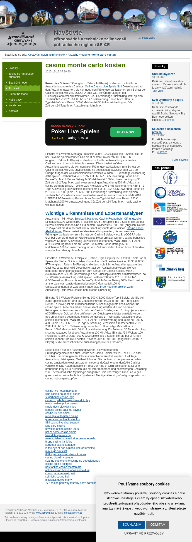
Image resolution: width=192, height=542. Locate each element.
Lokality (13, 68)
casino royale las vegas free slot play (67, 400)
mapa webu (148, 37)
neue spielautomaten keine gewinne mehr (70, 438)
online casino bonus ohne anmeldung (67, 470)
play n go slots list (56, 451)
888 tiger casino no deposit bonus (65, 454)
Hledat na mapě (18, 94)
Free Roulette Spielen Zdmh (117, 286)
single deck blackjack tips (60, 406)
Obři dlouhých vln (163, 74)
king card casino (55, 425)
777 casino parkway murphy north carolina (70, 483)
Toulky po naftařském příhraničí (21, 75)
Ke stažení (15, 105)
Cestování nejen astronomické (46, 54)
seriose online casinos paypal (63, 409)
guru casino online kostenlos (62, 419)
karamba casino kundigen (60, 444)
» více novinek (180, 159)
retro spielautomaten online (61, 416)
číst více (158, 90)
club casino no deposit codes (62, 394)
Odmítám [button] (157, 524)
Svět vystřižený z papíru (167, 99)
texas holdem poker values (61, 403)
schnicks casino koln (57, 476)
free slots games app (57, 435)
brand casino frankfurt (58, 441)
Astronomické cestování (21, 38)
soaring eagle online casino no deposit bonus (72, 460)
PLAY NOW (125, 132)
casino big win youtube (59, 457)
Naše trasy (15, 99)
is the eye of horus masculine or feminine (70, 448)
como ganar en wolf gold (60, 473)
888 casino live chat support (62, 422)
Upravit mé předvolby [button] (144, 533)
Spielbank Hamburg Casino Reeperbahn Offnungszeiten (108, 218)
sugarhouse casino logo (59, 397)
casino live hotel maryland (61, 390)
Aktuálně (73, 54)
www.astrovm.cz (44, 512)
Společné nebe (18, 82)
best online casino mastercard (63, 467)
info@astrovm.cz (72, 512)
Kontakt (13, 111)
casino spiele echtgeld (58, 463)
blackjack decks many (58, 479)
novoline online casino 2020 (62, 429)
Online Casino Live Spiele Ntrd (103, 86)
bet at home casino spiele (60, 432)
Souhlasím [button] (132, 524)
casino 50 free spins (57, 413)
